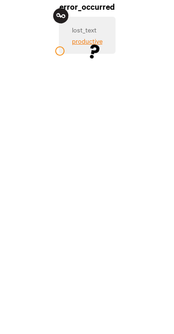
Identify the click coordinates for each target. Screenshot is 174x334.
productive (87, 40)
